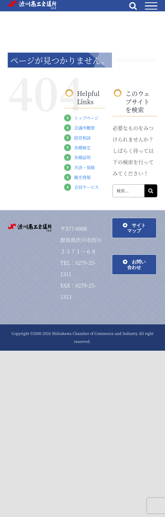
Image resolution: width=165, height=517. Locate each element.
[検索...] (128, 190)
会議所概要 (84, 128)
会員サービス (86, 187)
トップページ (86, 118)
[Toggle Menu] (151, 6)
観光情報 (82, 177)
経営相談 (82, 138)
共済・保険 (84, 167)
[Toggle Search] (133, 6)
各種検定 (82, 148)
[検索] (150, 190)
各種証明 (82, 157)
